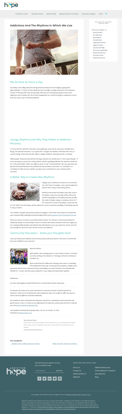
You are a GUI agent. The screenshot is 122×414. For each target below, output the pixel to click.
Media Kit (76, 377)
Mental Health (51, 14)
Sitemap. (69, 395)
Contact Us (77, 371)
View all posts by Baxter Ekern (33, 330)
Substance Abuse (37, 14)
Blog (96, 377)
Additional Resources (102, 367)
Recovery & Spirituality (100, 50)
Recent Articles (97, 32)
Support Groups (98, 45)
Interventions (97, 37)
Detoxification (97, 40)
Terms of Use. (86, 395)
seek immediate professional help (27, 305)
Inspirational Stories (99, 42)
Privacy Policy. (76, 395)
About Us (76, 367)
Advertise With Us (79, 374)
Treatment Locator (21, 14)
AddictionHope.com (25, 313)
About (101, 14)
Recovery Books (98, 55)
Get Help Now (97, 35)
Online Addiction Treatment (105, 371)
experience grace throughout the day (63, 215)
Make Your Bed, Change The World (65, 344)
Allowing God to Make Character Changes (25, 344)
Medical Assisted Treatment (69, 14)
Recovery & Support (89, 14)
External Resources (99, 58)
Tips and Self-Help (98, 48)
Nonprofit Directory (99, 53)
